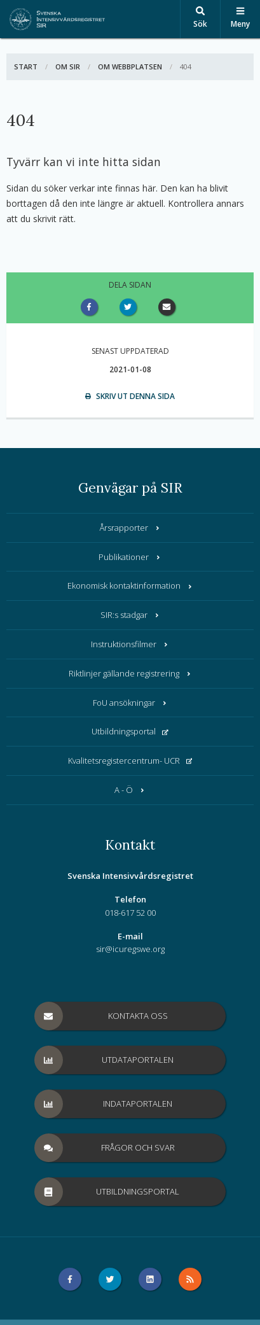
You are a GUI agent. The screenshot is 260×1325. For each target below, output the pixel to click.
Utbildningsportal (130, 731)
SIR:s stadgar (130, 614)
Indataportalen (104, 1104)
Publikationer (130, 557)
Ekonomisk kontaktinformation (130, 585)
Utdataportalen (104, 1060)
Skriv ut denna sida (130, 396)
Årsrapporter (130, 527)
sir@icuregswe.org (130, 949)
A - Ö (130, 790)
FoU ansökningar (130, 702)
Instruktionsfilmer (130, 644)
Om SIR (67, 66)
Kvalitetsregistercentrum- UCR (130, 760)
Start (26, 66)
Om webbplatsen (130, 66)
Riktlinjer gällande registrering (130, 673)
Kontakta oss (101, 1016)
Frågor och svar (105, 1147)
